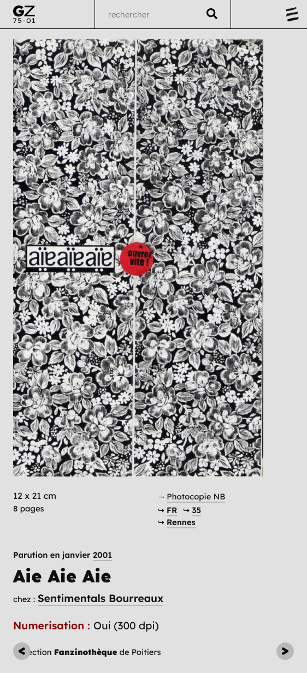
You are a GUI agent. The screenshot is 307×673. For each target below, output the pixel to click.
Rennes (181, 522)
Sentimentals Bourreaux (101, 598)
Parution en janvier (62, 554)
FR (172, 510)
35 (196, 510)
